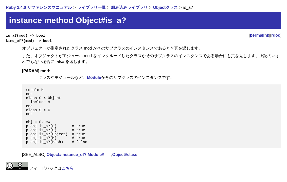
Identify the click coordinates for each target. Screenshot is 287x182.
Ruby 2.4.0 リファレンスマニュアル (39, 7)
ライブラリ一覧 (91, 7)
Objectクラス (165, 7)
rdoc (275, 35)
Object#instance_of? (66, 154)
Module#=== (99, 154)
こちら (68, 168)
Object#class (124, 154)
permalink (259, 35)
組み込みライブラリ (129, 7)
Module (94, 77)
